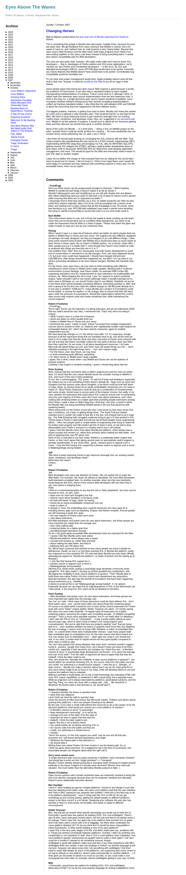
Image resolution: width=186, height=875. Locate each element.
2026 (10, 32)
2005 (10, 178)
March (13, 168)
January (14, 173)
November (15, 85)
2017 (10, 55)
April (12, 165)
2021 (10, 45)
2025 (10, 34)
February (14, 170)
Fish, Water (16, 134)
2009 (10, 75)
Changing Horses (19, 140)
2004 (10, 180)
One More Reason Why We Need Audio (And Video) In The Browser (22, 128)
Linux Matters (17, 94)
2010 (10, 72)
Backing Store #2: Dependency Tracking (21, 109)
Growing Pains (18, 97)
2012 (10, 67)
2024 (10, 37)
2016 (10, 57)
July (12, 157)
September (15, 152)
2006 (10, 175)
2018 (10, 52)
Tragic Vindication (19, 143)
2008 (10, 78)
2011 (10, 70)
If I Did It (15, 146)
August (13, 155)
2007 (10, 80)
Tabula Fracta (17, 137)
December (15, 83)
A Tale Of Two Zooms (21, 114)
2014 (10, 62)
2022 (10, 42)
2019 (10, 50)
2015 (10, 60)
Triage (14, 149)
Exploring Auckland (20, 117)
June (12, 160)
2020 (10, 47)
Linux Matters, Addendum (23, 91)
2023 (10, 40)
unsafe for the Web (93, 81)
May (12, 162)
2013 (10, 65)
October (14, 88)
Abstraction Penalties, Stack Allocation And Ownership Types (21, 102)
